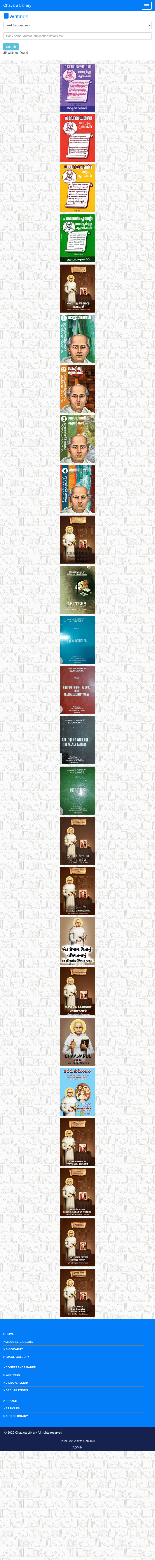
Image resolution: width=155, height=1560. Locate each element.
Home (8, 1443)
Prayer (10, 1510)
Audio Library (15, 1525)
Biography (13, 1458)
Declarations (15, 1499)
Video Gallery (16, 1491)
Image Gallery (16, 1466)
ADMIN (77, 1556)
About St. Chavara (19, 1450)
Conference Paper (19, 1476)
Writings (11, 1484)
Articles (11, 1517)
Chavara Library (17, 5)
